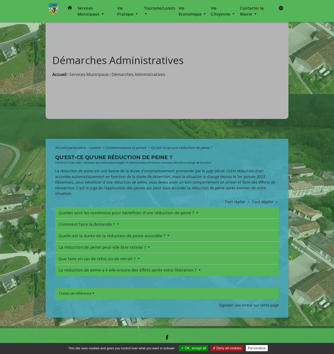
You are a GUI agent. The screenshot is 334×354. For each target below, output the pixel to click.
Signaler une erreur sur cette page (249, 305)
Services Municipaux (89, 74)
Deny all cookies (227, 348)
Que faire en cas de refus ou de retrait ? (98, 258)
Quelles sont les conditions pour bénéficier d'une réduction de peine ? (127, 213)
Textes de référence (75, 293)
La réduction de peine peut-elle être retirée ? (103, 247)
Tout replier (238, 201)
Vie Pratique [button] (126, 11)
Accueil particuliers (70, 147)
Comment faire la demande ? (87, 224)
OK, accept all (193, 348)
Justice (95, 147)
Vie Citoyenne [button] (221, 11)
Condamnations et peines (126, 147)
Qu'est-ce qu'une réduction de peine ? (181, 147)
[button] (70, 8)
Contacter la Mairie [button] (252, 11)
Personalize (257, 348)
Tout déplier (265, 201)
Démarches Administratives (138, 74)
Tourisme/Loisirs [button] (159, 8)
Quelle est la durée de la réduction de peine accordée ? (112, 235)
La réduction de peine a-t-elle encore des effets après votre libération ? (128, 270)
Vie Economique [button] (191, 11)
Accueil (59, 74)
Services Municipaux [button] (89, 11)
